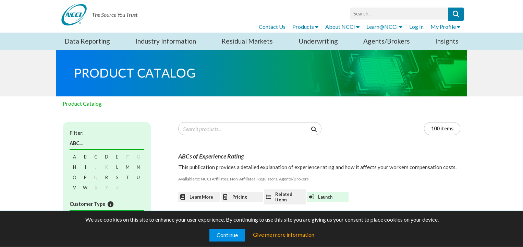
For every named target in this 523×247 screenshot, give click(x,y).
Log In (416, 26)
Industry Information (165, 41)
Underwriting (318, 41)
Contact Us (272, 26)
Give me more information (283, 234)
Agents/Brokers (386, 41)
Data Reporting (87, 41)
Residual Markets (247, 41)
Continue (227, 235)
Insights (447, 41)
